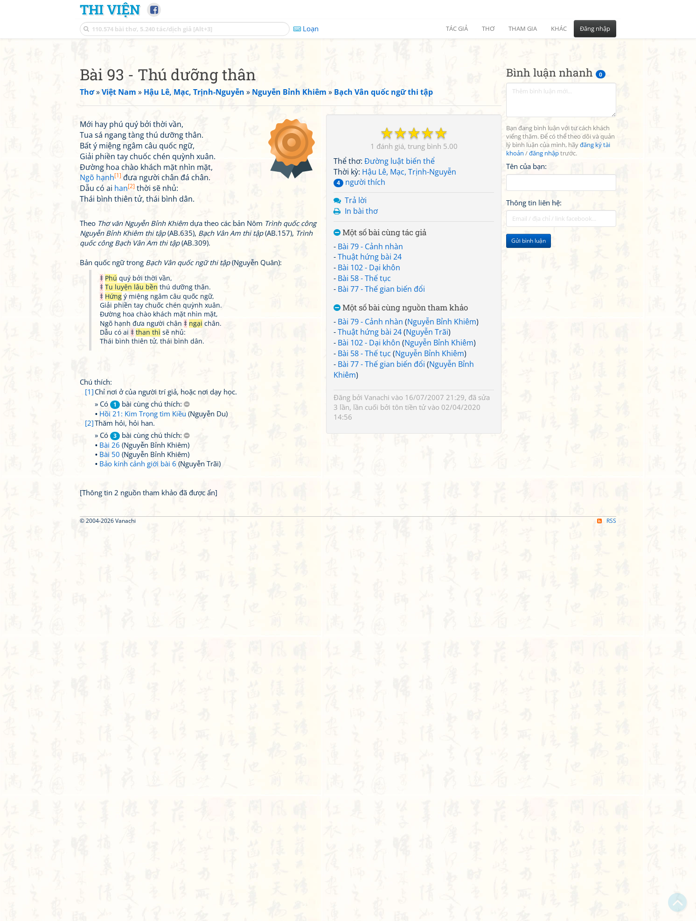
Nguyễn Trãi (427, 462)
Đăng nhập (595, 28)
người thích (359, 313)
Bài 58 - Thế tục (364, 409)
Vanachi (377, 528)
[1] (89, 653)
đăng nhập (544, 284)
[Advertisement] (348, 109)
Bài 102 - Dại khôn (369, 398)
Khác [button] (559, 28)
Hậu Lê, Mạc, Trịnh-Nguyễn (409, 302)
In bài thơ (361, 342)
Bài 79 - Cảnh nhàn (370, 377)
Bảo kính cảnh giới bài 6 (137, 725)
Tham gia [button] (522, 28)
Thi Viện (110, 9)
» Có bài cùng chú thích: (142, 665)
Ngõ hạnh (100, 439)
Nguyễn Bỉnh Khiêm (441, 452)
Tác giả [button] (457, 28)
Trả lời (356, 331)
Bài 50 (109, 715)
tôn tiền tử (409, 537)
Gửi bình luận (528, 371)
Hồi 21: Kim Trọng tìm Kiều (142, 675)
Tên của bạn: (526, 297)
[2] (89, 684)
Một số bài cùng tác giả (380, 363)
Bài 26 (109, 706)
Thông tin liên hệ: (534, 333)
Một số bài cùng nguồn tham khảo (401, 438)
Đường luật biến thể (399, 292)
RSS (606, 913)
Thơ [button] (488, 28)
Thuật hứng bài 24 (370, 387)
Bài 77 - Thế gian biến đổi (381, 420)
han (124, 449)
